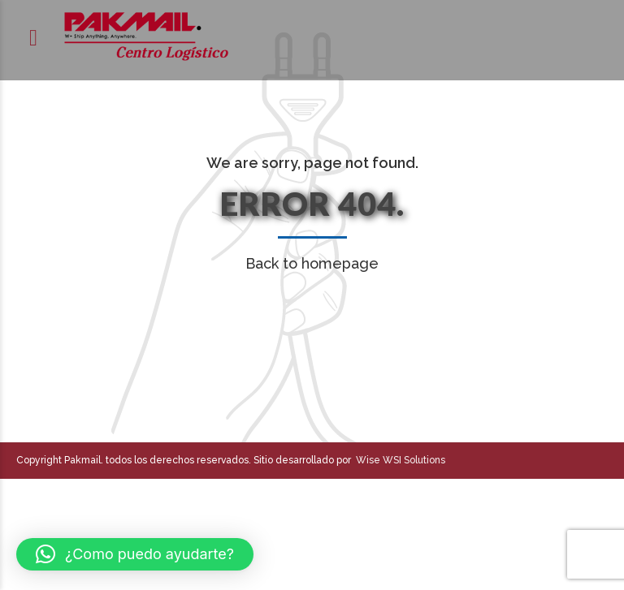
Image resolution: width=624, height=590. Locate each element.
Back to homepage (312, 263)
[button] (135, 554)
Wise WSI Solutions (398, 460)
